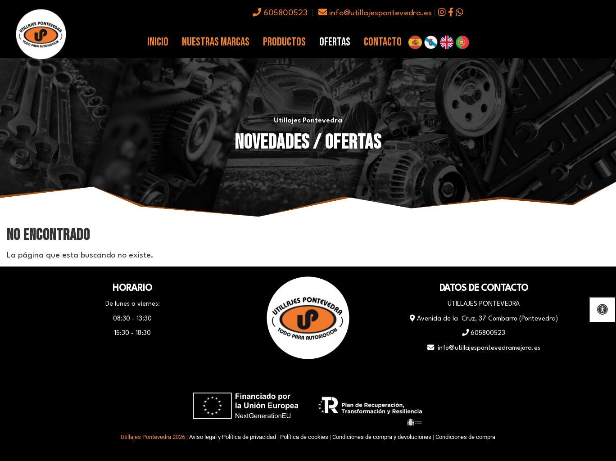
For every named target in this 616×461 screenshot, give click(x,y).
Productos (284, 42)
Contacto (383, 42)
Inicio (157, 42)
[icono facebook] (450, 13)
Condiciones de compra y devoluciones (381, 437)
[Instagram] (330, 376)
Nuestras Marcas (215, 42)
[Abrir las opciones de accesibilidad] (602, 309)
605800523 (280, 13)
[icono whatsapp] (459, 13)
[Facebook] (285, 376)
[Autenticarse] (10, 445)
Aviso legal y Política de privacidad (232, 437)
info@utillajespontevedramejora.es (483, 348)
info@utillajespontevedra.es (375, 13)
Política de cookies (304, 437)
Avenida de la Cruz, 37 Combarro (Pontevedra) (484, 319)
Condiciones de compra (465, 437)
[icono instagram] (442, 13)
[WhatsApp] (308, 376)
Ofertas (334, 42)
